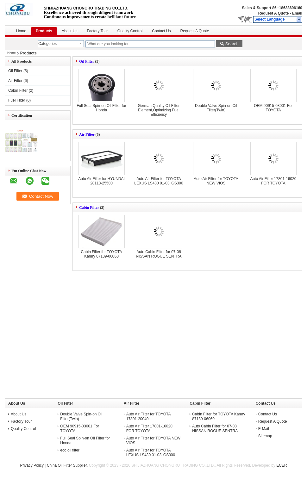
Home (21, 31)
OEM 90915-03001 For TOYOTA (273, 107)
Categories (47, 43)
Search (232, 43)
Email (297, 13)
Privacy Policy (32, 465)
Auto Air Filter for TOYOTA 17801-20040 (148, 416)
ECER (281, 465)
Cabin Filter (18, 90)
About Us (69, 31)
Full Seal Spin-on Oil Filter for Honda (101, 107)
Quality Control (129, 31)
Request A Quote (273, 13)
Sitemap (265, 436)
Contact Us (161, 31)
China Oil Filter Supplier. (68, 465)
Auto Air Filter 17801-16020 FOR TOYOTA (273, 181)
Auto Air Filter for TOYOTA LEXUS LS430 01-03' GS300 (158, 181)
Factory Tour (97, 31)
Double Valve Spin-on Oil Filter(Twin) (216, 107)
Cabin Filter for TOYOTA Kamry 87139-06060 (101, 254)
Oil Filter (15, 71)
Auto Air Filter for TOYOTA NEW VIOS (216, 181)
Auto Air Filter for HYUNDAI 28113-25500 (101, 181)
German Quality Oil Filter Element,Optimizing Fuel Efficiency (158, 110)
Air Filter (15, 80)
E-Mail (263, 428)
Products (44, 31)
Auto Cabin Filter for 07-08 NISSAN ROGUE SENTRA (158, 254)
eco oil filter (69, 450)
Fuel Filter (16, 100)
